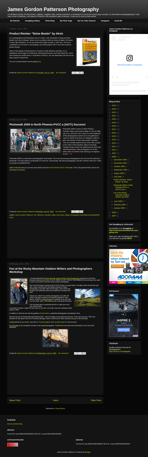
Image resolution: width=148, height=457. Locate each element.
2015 (114, 136)
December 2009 (120, 160)
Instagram (105, 21)
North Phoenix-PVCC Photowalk (61, 168)
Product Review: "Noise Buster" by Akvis (36, 33)
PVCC (11, 218)
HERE (129, 238)
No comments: (61, 73)
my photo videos (60, 322)
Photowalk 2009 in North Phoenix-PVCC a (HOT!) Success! (47, 124)
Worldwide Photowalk (17, 170)
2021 (114, 116)
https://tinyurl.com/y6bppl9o (119, 351)
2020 (114, 119)
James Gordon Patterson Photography (53, 9)
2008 (114, 212)
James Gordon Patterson (24, 215)
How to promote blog (14, 424)
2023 (114, 109)
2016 (114, 133)
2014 (114, 140)
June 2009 (118, 201)
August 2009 (119, 173)
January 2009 (119, 208)
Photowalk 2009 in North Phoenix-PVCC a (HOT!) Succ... (123, 187)
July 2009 (118, 177)
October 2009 (119, 166)
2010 (114, 153)
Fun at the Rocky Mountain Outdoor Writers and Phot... (122, 195)
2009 (114, 157)
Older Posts (96, 400)
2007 (114, 216)
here (39, 61)
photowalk (84, 215)
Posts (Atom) (60, 408)
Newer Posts (14, 400)
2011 (114, 150)
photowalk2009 (93, 215)
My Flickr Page (66, 21)
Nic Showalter (14, 325)
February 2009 (120, 205)
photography (74, 215)
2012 (114, 146)
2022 (114, 112)
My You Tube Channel (87, 21)
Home (55, 400)
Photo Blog (50, 21)
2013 (114, 143)
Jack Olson (45, 313)
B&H (31, 292)
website (26, 322)
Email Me (118, 21)
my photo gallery (44, 322)
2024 (114, 105)
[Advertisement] (55, 96)
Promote (135, 335)
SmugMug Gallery (32, 21)
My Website (15, 21)
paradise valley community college (57, 215)
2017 (114, 129)
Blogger (87, 452)
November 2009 (120, 163)
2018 (114, 126)
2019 (114, 123)
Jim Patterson (39, 215)
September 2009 (120, 170)
